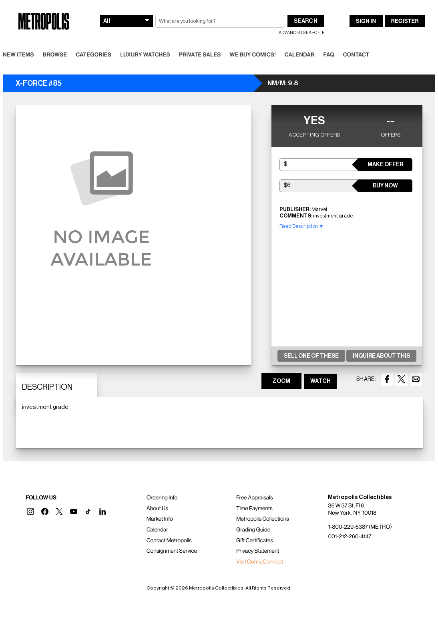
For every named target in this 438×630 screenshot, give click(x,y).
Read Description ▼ (301, 226)
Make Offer (385, 164)
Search (305, 21)
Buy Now (385, 186)
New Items (18, 55)
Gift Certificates (254, 540)
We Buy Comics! (253, 55)
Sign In (366, 21)
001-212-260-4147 (349, 536)
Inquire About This (381, 356)
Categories (93, 55)
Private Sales (200, 55)
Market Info (160, 519)
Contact (356, 55)
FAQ (328, 55)
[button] (30, 511)
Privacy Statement (257, 551)
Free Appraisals (254, 498)
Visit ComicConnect (259, 562)
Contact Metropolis (169, 540)
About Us (157, 508)
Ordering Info (162, 498)
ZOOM (281, 381)
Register (405, 21)
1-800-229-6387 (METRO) (360, 527)
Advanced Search (300, 32)
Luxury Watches (145, 55)
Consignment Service (172, 551)
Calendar (300, 55)
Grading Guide (253, 530)
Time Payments (254, 508)
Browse (55, 55)
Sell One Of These (311, 356)
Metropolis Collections (262, 519)
